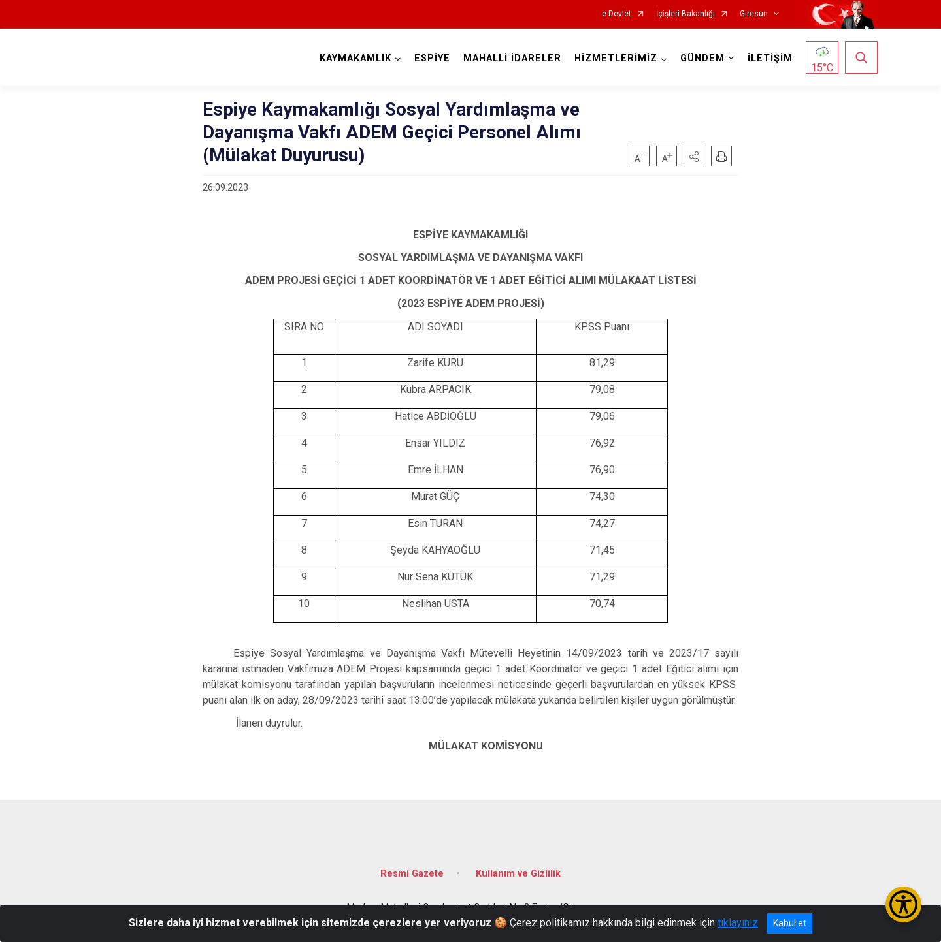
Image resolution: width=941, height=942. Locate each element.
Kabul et (789, 923)
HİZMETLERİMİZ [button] (615, 58)
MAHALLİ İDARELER (512, 58)
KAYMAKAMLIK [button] (355, 58)
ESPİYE (432, 58)
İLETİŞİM (770, 58)
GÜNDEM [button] (702, 58)
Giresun (754, 14)
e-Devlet (616, 14)
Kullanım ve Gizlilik (518, 873)
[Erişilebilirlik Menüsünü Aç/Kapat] (903, 904)
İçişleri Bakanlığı (685, 14)
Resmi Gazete (412, 873)
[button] (694, 156)
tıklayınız (738, 923)
